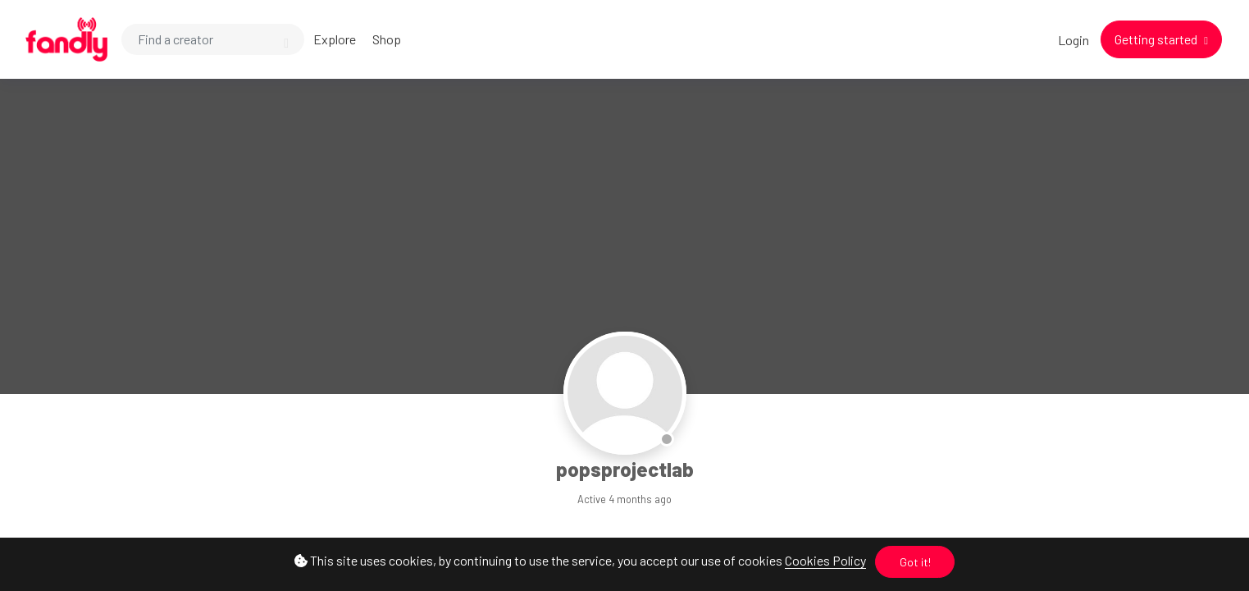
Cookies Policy (825, 560)
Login (1073, 40)
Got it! (915, 562)
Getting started (1157, 39)
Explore (334, 39)
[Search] (213, 39)
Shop (386, 39)
